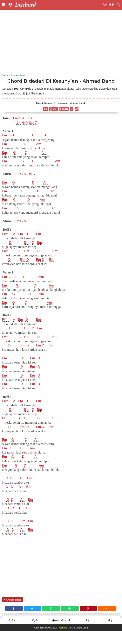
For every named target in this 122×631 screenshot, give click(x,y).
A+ (11, 620)
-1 (110, 620)
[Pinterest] (88, 608)
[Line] (70, 608)
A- (35, 620)
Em (15, 118)
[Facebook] (14, 608)
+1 (87, 620)
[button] (107, 608)
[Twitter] (32, 608)
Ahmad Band (13, 599)
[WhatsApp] (51, 608)
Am (46, 135)
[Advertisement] (61, 43)
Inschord (62, 627)
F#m (5, 234)
